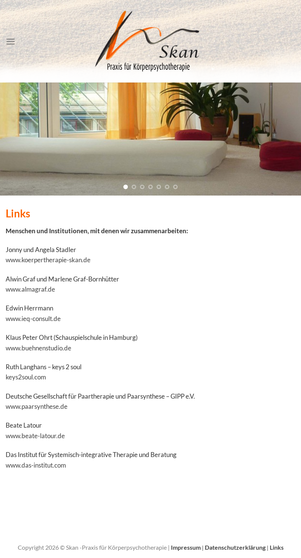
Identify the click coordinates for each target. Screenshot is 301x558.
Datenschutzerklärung (236, 547)
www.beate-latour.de (35, 436)
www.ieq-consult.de (33, 319)
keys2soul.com (26, 377)
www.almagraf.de (30, 289)
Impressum (186, 547)
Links (277, 547)
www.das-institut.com (36, 465)
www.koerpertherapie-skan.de (48, 260)
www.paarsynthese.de (37, 406)
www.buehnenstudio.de (38, 348)
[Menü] (10, 41)
